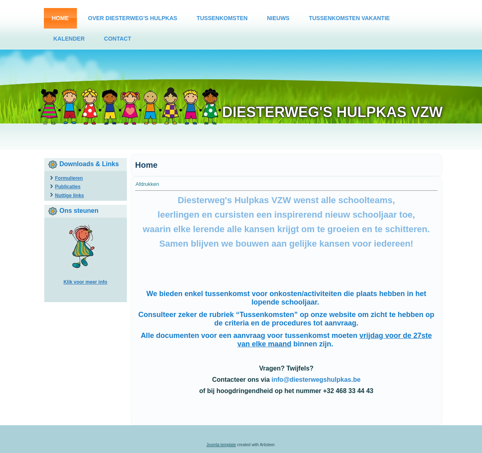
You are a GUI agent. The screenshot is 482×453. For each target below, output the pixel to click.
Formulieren (69, 178)
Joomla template (221, 445)
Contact (117, 38)
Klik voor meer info (86, 282)
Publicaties (68, 186)
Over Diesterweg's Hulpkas (133, 18)
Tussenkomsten (222, 18)
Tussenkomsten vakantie (349, 18)
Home (60, 18)
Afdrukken (147, 184)
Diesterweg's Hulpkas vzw (332, 112)
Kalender (69, 38)
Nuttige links (69, 195)
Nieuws (278, 18)
